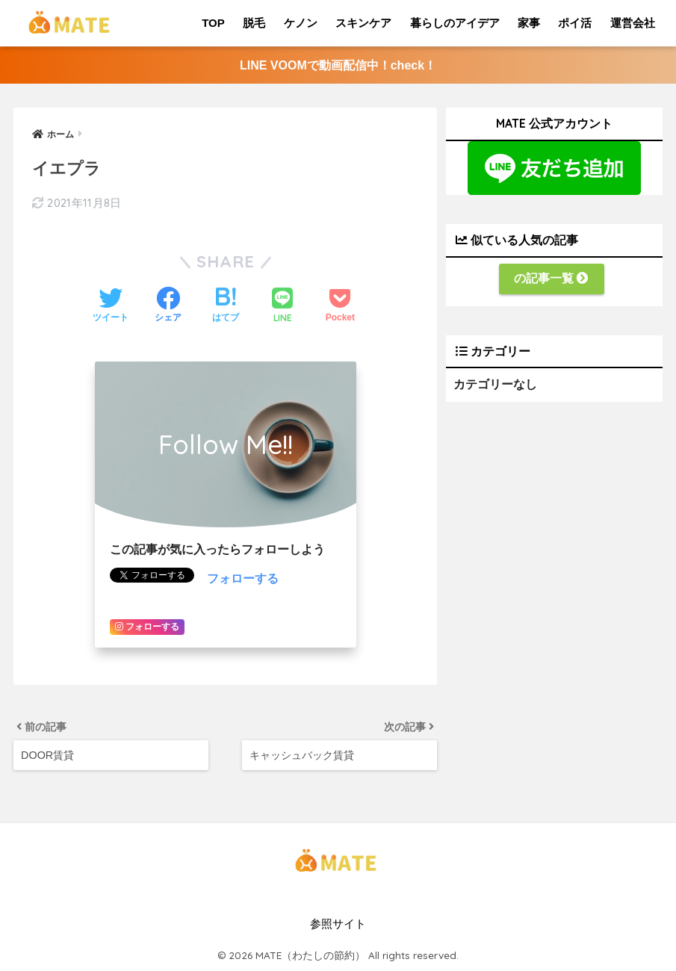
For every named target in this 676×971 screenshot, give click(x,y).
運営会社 (632, 22)
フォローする (243, 578)
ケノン (300, 22)
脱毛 (254, 22)
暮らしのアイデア (455, 22)
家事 (529, 22)
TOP (213, 22)
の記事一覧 (551, 278)
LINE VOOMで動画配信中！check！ (338, 65)
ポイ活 (575, 22)
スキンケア (363, 22)
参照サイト (338, 924)
